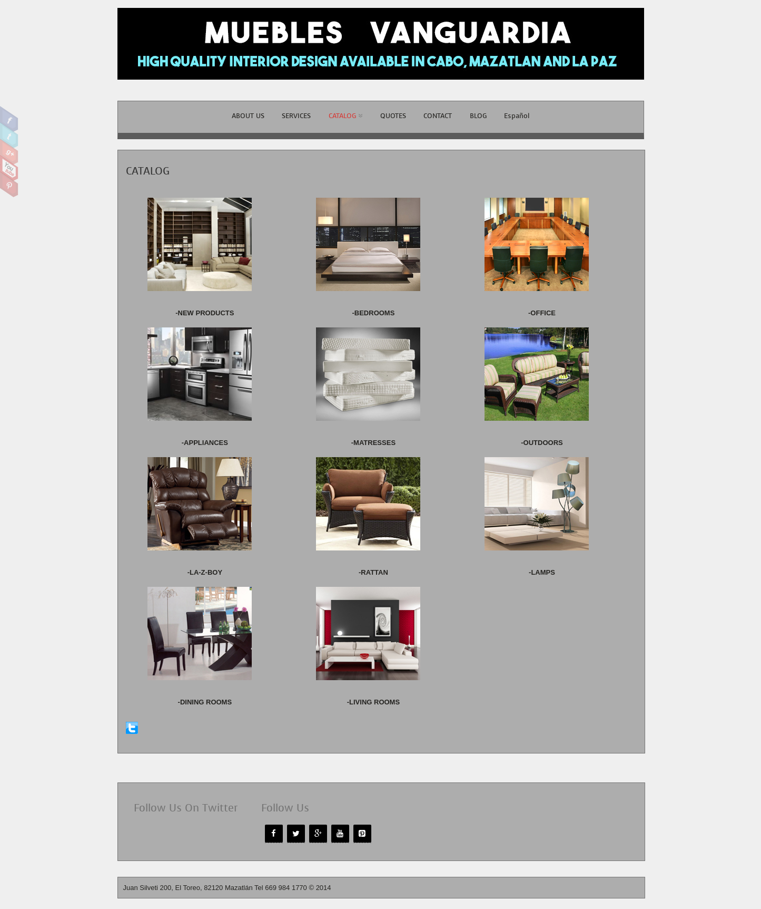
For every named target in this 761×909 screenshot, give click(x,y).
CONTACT (437, 116)
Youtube (9, 168)
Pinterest (9, 184)
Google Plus (9, 152)
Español (516, 116)
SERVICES (296, 116)
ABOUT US (248, 116)
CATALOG (345, 116)
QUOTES (393, 116)
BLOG (478, 116)
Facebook (9, 119)
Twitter (9, 135)
